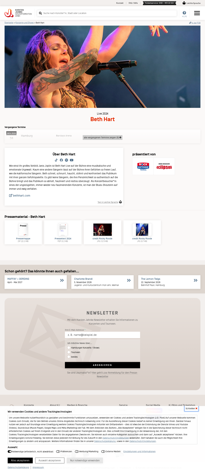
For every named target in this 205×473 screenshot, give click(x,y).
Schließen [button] (191, 408)
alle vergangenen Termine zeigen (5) (102, 137)
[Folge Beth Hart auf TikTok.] (56, 160)
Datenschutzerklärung (105, 441)
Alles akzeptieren (20, 460)
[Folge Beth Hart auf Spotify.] (66, 160)
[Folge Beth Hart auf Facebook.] (61, 160)
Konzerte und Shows (24, 22)
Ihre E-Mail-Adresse (74, 330)
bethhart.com (19, 195)
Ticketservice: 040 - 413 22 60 (159, 3)
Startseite (9, 22)
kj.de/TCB (194, 23)
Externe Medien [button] (111, 451)
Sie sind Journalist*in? (102, 374)
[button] (40, 13)
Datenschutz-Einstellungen (116, 438)
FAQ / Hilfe (133, 3)
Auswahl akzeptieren (50, 460)
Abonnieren (102, 365)
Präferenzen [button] (64, 451)
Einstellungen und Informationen (139, 451)
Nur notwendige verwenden (85, 460)
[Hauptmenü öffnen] (197, 13)
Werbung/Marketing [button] (86, 451)
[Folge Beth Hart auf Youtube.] (71, 160)
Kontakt (119, 3)
